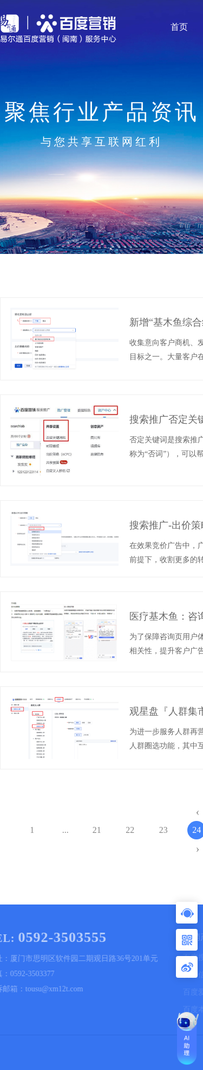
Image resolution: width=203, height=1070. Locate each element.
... (65, 830)
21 (97, 830)
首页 (179, 26)
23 (163, 830)
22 (130, 830)
